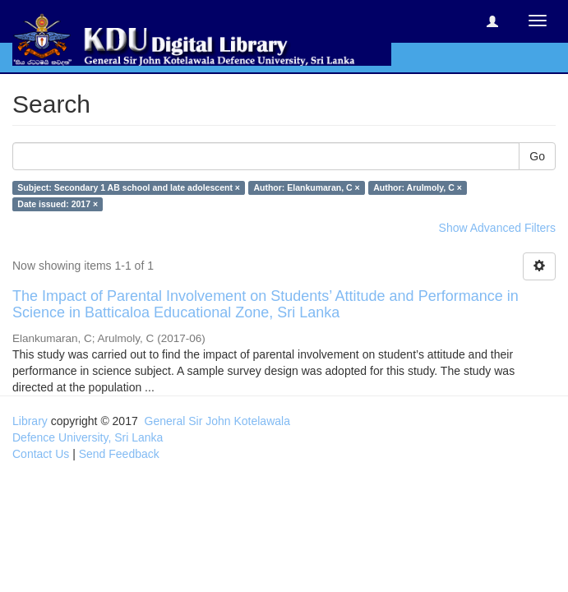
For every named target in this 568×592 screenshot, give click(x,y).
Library (30, 421)
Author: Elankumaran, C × (306, 187)
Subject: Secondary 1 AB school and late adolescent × (128, 187)
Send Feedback (119, 453)
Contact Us (40, 453)
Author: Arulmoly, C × (417, 187)
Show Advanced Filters (497, 227)
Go (537, 156)
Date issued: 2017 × (57, 204)
